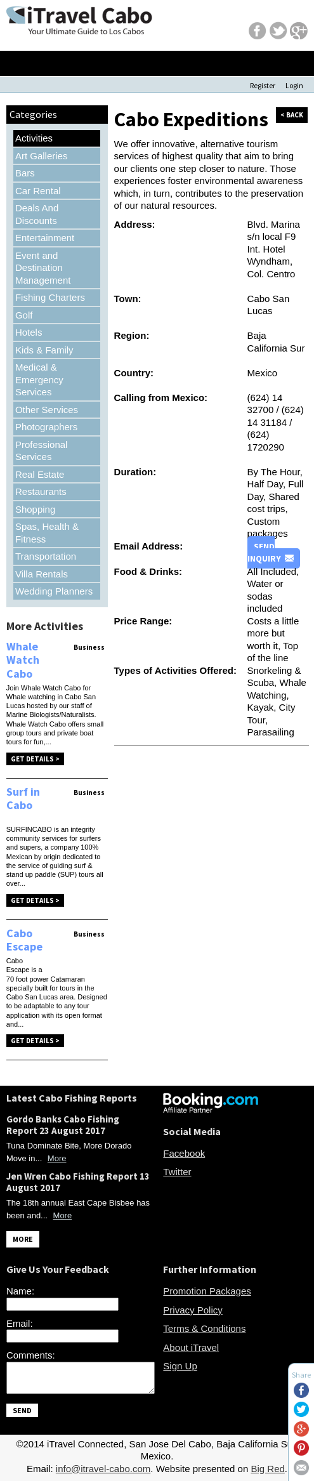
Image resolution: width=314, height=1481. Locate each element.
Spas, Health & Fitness (47, 532)
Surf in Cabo (23, 798)
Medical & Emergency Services (39, 379)
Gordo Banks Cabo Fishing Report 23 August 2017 (62, 1124)
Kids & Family (44, 350)
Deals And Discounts (36, 214)
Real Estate (40, 474)
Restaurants (41, 491)
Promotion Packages (207, 1291)
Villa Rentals (41, 574)
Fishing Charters (50, 297)
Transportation (45, 556)
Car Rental (38, 190)
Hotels (29, 332)
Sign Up (180, 1365)
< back (291, 114)
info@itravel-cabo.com (103, 1468)
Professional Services (41, 451)
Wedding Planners (54, 591)
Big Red (267, 1468)
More (57, 1158)
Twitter (177, 1171)
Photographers (46, 426)
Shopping (35, 509)
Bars (25, 173)
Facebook (184, 1153)
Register (262, 85)
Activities (34, 138)
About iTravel (191, 1347)
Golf (24, 315)
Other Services (46, 409)
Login (294, 85)
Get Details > (35, 758)
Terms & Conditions (204, 1328)
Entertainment (44, 237)
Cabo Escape (24, 940)
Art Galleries (41, 155)
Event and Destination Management (43, 268)
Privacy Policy (192, 1310)
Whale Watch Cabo (22, 660)
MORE (23, 1239)
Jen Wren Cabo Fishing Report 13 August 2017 (78, 1182)
